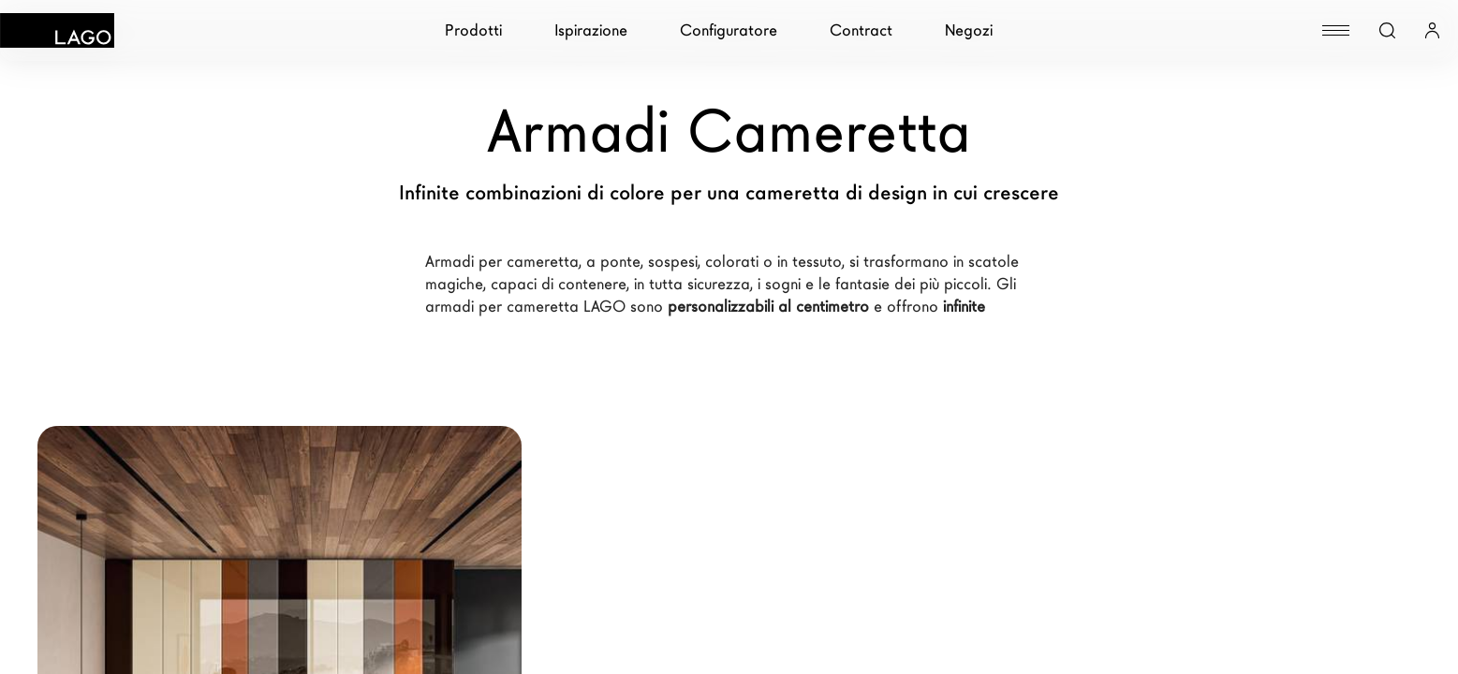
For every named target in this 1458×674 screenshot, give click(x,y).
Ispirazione (590, 30)
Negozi (969, 30)
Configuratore (728, 30)
